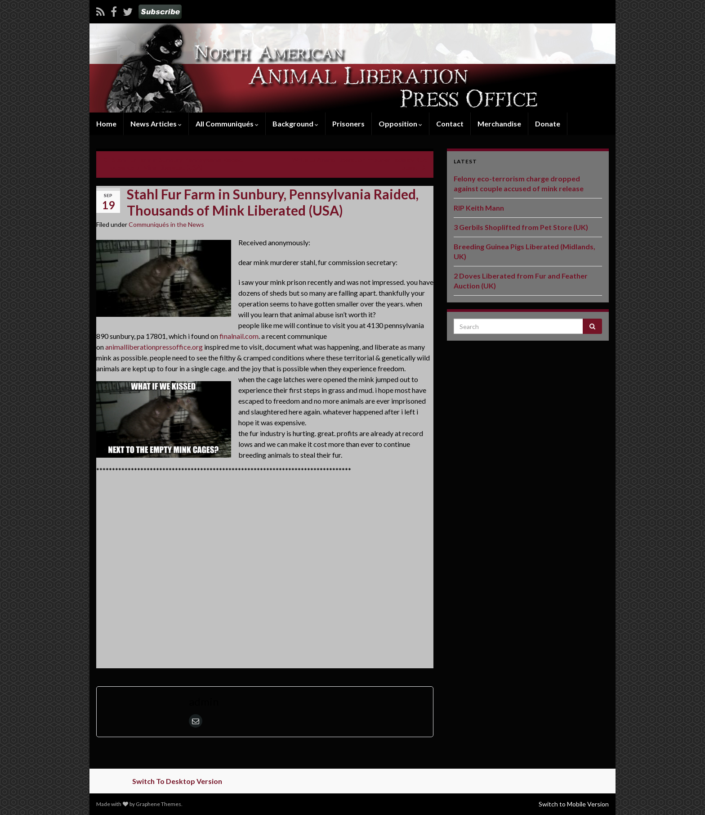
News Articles (156, 123)
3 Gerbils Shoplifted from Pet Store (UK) (521, 227)
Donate (547, 123)
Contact (450, 123)
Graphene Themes (158, 804)
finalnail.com (239, 336)
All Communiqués (227, 123)
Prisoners (348, 123)
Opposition (400, 123)
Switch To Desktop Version (177, 781)
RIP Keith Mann (479, 207)
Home (106, 123)
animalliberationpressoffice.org (154, 346)
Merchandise (499, 123)
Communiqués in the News (166, 224)
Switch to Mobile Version (574, 804)
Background (295, 123)
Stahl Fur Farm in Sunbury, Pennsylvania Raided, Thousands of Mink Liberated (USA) (173, 163)
